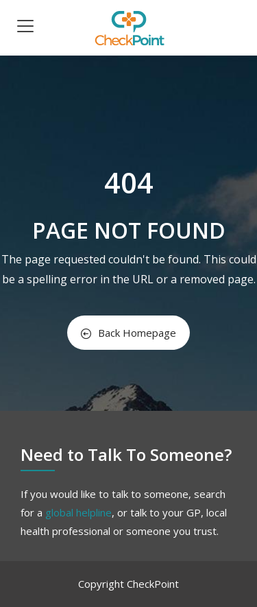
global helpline (78, 512)
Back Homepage (128, 333)
